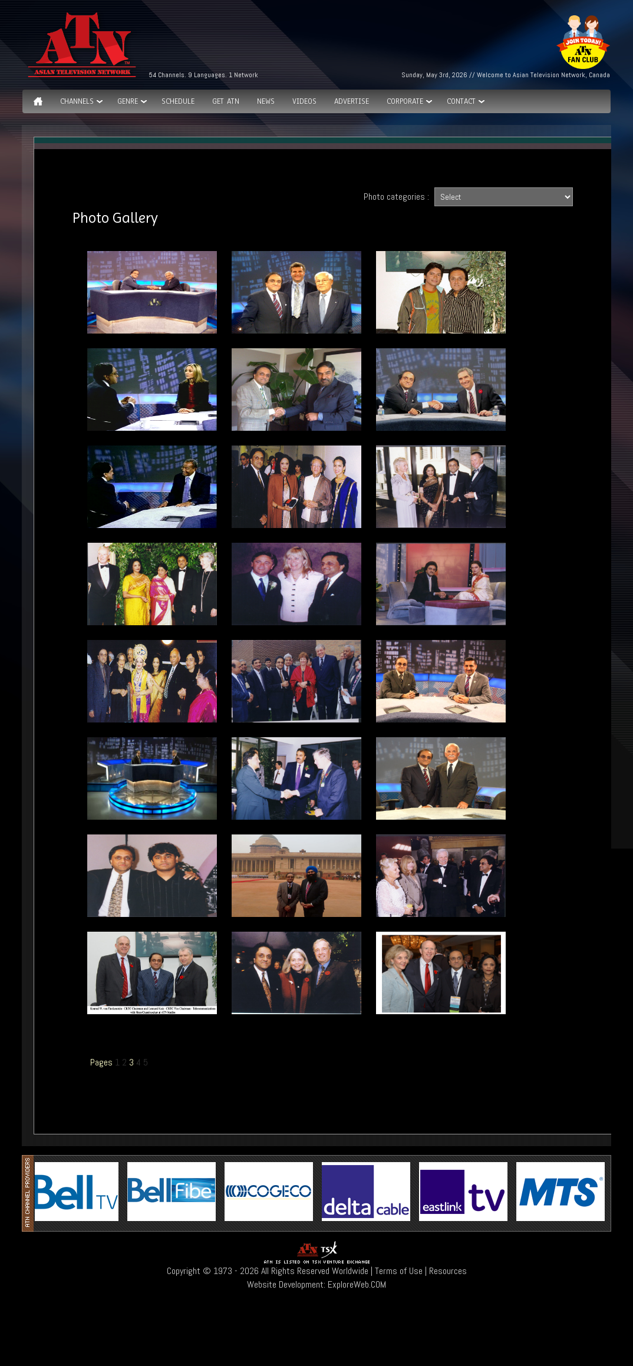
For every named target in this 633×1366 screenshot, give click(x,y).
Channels (77, 101)
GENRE (127, 101)
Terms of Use (399, 1271)
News (266, 101)
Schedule (177, 101)
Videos (304, 101)
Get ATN (225, 101)
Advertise (351, 101)
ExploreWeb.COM (357, 1284)
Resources (448, 1271)
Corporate (405, 101)
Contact (461, 101)
